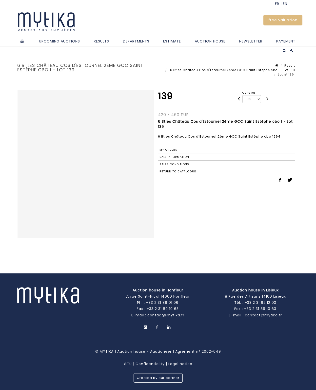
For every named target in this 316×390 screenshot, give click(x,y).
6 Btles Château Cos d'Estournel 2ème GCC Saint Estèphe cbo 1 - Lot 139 (232, 70)
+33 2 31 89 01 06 (162, 302)
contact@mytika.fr (165, 315)
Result (289, 65)
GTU (128, 363)
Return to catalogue (177, 171)
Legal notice (180, 363)
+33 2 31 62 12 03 (260, 302)
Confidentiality (150, 363)
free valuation (282, 19)
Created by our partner (158, 377)
